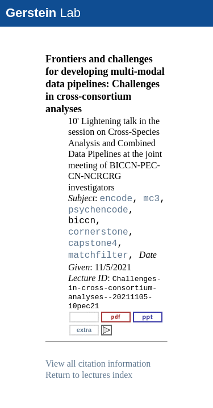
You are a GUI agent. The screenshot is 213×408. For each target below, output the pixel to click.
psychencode (98, 210)
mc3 (151, 199)
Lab (43, 13)
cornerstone (98, 232)
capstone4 (92, 244)
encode (116, 199)
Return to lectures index (88, 375)
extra (84, 329)
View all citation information (98, 363)
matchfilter (98, 255)
